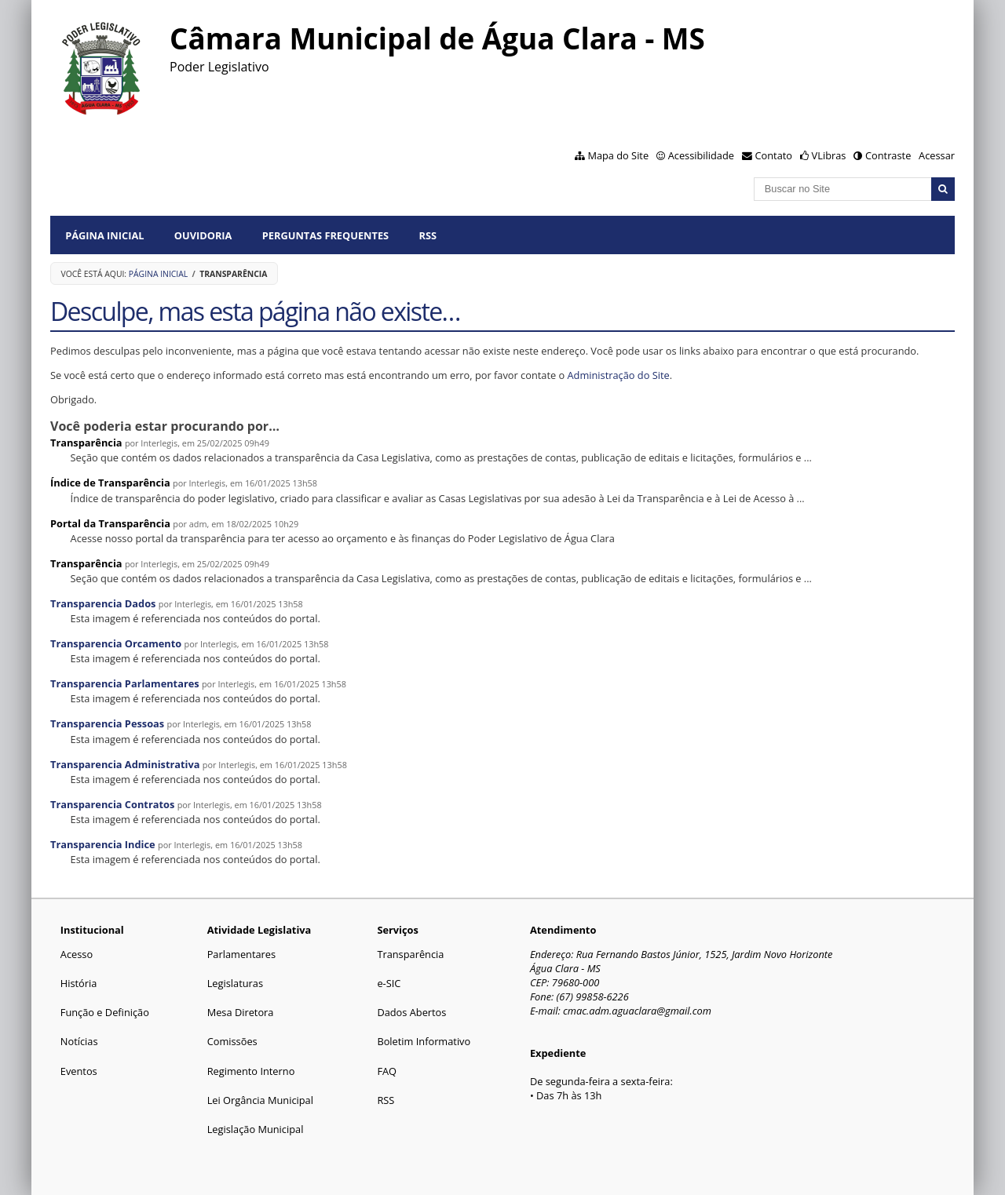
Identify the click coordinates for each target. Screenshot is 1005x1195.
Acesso (76, 954)
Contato (774, 155)
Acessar (937, 155)
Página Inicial (104, 235)
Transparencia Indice (102, 844)
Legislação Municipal (255, 1129)
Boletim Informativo (423, 1041)
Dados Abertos (411, 1012)
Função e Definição (104, 1012)
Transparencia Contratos (112, 804)
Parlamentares (241, 954)
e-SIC (388, 983)
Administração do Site (619, 375)
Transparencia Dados (102, 603)
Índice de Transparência (110, 482)
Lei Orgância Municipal (260, 1100)
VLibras (829, 155)
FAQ (387, 1071)
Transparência (86, 442)
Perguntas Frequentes (325, 235)
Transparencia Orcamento (115, 643)
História (78, 983)
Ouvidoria (203, 235)
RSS (427, 235)
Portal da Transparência (110, 523)
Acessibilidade (701, 155)
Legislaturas (235, 983)
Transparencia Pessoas (107, 723)
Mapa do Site (618, 155)
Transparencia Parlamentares (124, 683)
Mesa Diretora (240, 1012)
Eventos (78, 1071)
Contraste (888, 155)
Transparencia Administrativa (125, 764)
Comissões (232, 1041)
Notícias (79, 1041)
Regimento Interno (251, 1071)
